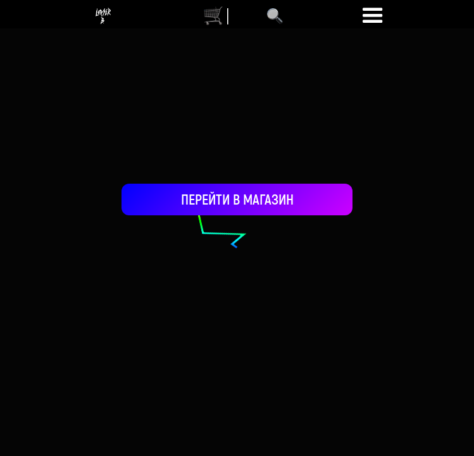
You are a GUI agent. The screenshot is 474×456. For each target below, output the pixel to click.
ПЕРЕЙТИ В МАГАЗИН (237, 199)
